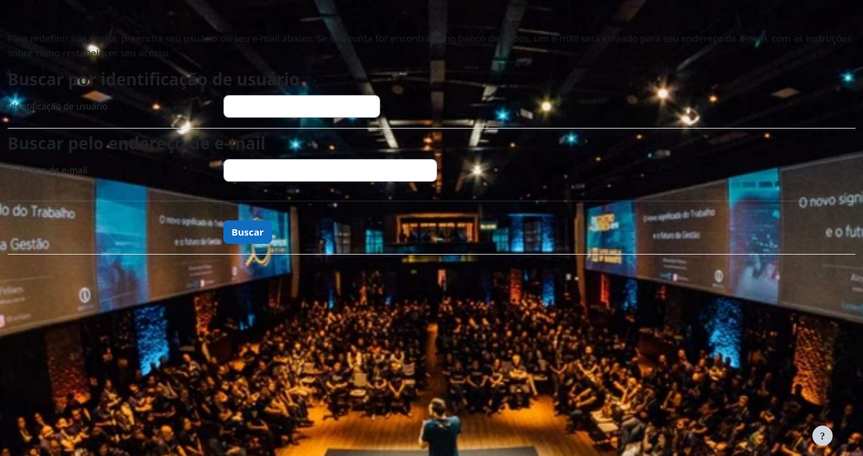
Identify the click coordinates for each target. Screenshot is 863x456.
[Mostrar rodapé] (822, 436)
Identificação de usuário (58, 106)
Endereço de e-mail (47, 170)
